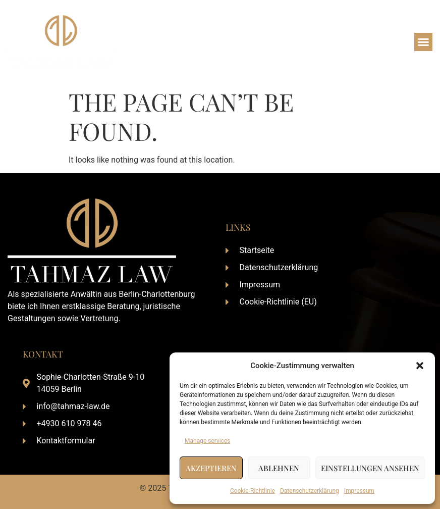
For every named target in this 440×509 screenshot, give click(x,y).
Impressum (359, 490)
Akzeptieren (211, 468)
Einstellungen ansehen (370, 468)
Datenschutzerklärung (309, 490)
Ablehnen (278, 468)
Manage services (208, 440)
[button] (420, 366)
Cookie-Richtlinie (252, 490)
